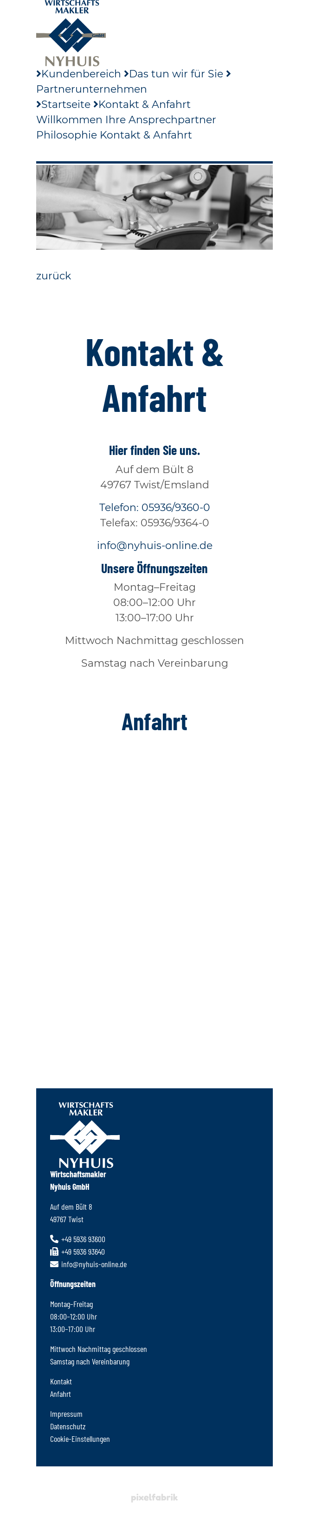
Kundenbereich (78, 74)
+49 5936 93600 (77, 1239)
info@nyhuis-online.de (154, 545)
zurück (53, 276)
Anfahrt (60, 1394)
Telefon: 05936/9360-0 (154, 507)
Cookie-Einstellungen (80, 1438)
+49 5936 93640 (77, 1251)
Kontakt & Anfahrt (142, 104)
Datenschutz (68, 1426)
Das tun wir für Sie (173, 74)
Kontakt (61, 1381)
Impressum (66, 1413)
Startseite (63, 104)
